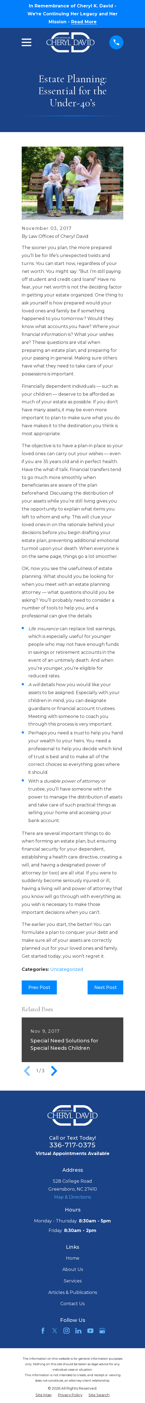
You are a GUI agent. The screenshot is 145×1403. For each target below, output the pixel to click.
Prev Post (39, 987)
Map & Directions (72, 1197)
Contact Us (72, 1303)
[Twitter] (55, 1331)
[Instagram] (66, 1331)
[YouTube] (90, 1331)
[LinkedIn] (78, 1331)
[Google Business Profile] (102, 1331)
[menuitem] (43, 1395)
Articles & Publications (72, 1292)
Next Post (105, 987)
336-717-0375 (72, 1145)
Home (72, 1258)
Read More (84, 22)
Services (73, 1281)
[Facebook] (43, 1331)
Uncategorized (66, 969)
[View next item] (54, 1071)
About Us (72, 1269)
